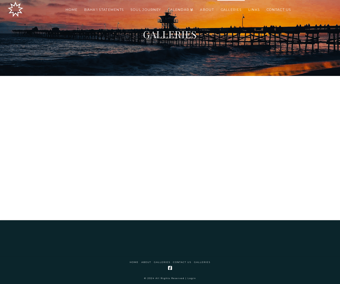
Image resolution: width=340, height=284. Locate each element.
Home (134, 262)
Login (192, 278)
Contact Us (182, 262)
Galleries (162, 262)
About (146, 262)
